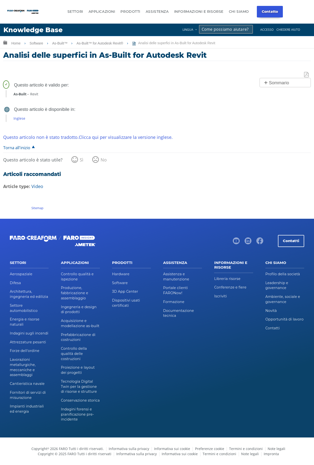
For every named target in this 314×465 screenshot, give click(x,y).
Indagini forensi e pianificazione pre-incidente (77, 414)
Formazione (173, 302)
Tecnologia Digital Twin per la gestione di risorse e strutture (79, 386)
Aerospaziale (21, 274)
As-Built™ (60, 43)
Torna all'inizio (16, 147)
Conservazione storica (80, 400)
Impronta (271, 453)
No (104, 160)
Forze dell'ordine (24, 351)
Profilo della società (282, 274)
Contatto (270, 11)
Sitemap (37, 208)
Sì (81, 160)
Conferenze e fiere (230, 287)
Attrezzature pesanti (28, 342)
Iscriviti (220, 296)
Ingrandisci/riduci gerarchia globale (5, 42)
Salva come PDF (307, 75)
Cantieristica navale (27, 383)
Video (37, 186)
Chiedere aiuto (288, 30)
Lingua (188, 30)
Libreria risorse (227, 278)
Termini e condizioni (246, 448)
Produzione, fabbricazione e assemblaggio (74, 293)
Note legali (276, 448)
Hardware (121, 274)
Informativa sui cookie (172, 448)
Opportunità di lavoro (284, 319)
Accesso (267, 30)
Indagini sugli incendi (29, 333)
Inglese (19, 118)
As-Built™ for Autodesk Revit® (100, 43)
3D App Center (125, 291)
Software (37, 43)
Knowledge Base (33, 30)
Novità (271, 310)
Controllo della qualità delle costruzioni (74, 353)
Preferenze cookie (209, 448)
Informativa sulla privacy (129, 448)
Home (16, 43)
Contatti (291, 240)
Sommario (279, 82)
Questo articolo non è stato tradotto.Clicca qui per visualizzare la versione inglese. (88, 137)
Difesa (15, 283)
